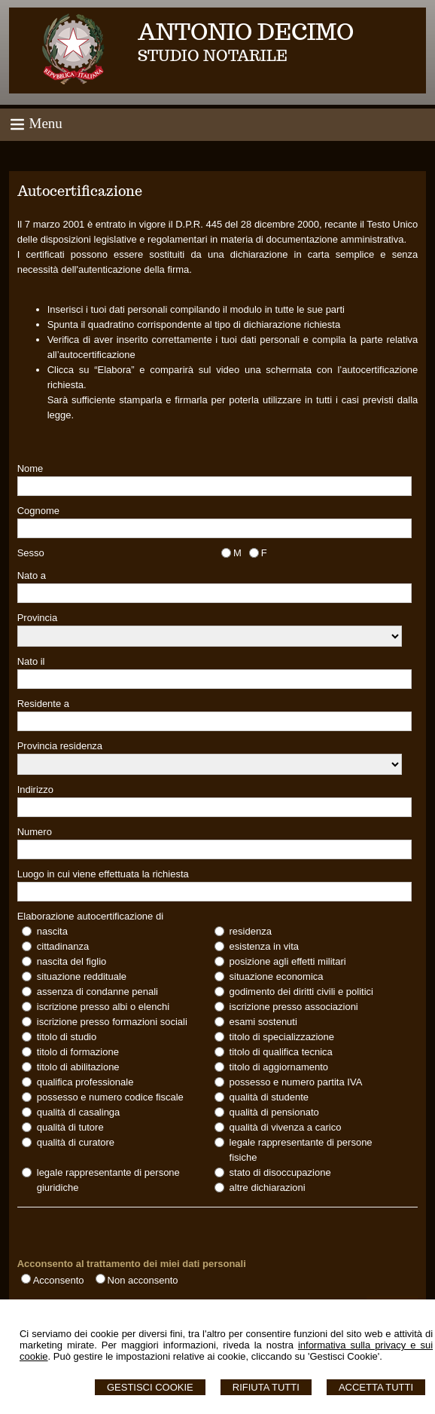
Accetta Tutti (376, 1387)
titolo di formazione (78, 1051)
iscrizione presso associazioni (294, 1006)
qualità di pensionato (274, 1112)
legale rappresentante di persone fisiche (301, 1150)
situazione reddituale (81, 976)
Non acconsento (143, 1280)
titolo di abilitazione (78, 1067)
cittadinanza (63, 946)
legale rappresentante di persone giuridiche (108, 1180)
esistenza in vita (265, 946)
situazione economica (277, 976)
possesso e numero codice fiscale (110, 1097)
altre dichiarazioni (268, 1187)
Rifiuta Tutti (266, 1387)
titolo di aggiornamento (279, 1067)
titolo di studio (67, 1036)
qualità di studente (269, 1097)
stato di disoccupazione (280, 1172)
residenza (251, 931)
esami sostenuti (263, 1021)
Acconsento (58, 1280)
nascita (52, 931)
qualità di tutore (70, 1127)
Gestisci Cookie (150, 1387)
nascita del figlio (72, 961)
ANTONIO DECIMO (246, 31)
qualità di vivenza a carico (286, 1127)
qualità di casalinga (78, 1112)
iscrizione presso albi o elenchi (103, 1006)
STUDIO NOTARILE (212, 56)
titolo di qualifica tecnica (281, 1051)
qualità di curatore (75, 1142)
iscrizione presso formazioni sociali (112, 1021)
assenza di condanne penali (97, 991)
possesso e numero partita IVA (296, 1082)
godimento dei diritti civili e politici (301, 991)
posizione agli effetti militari (288, 961)
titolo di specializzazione (282, 1036)
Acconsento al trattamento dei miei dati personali (131, 1263)
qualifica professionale (85, 1082)
